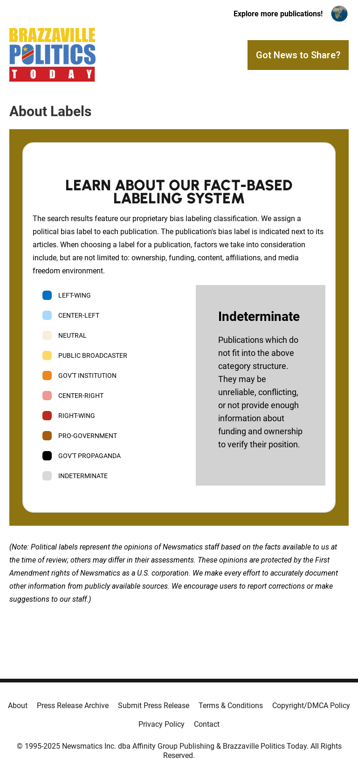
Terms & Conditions (231, 705)
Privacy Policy (161, 724)
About (18, 705)
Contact (207, 724)
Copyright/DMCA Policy (311, 705)
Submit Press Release (153, 705)
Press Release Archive (73, 705)
